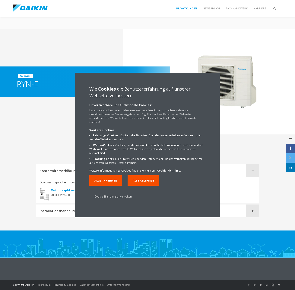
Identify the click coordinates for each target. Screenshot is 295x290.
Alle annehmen (105, 180)
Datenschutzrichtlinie (92, 284)
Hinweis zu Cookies (65, 284)
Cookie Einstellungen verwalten (113, 196)
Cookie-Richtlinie (168, 170)
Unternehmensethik (118, 284)
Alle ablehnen (143, 180)
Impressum (44, 284)
